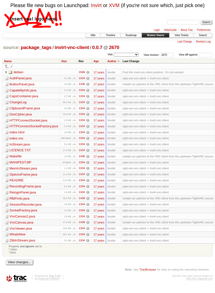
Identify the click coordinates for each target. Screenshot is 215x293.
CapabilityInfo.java (23, 90)
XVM (114, 5)
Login (157, 30)
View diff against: (195, 54)
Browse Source (155, 35)
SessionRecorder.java (25, 205)
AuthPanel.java (21, 78)
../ (11, 66)
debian (18, 72)
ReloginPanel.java (23, 193)
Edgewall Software (48, 280)
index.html (17, 133)
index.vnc (17, 139)
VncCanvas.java (21, 224)
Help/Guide (170, 30)
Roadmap (131, 35)
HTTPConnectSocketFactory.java (34, 127)
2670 (114, 47)
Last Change (185, 41)
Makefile (16, 157)
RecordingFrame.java (25, 187)
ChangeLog (18, 102)
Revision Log (203, 41)
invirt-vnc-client (72, 47)
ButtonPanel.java (22, 84)
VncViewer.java (21, 230)
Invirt (96, 5)
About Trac (187, 30)
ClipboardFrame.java (25, 108)
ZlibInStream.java (22, 242)
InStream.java (20, 145)
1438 (82, 84)
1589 (82, 72)
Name (8, 61)
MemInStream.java (23, 169)
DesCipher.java (21, 114)
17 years (99, 72)
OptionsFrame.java (23, 175)
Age (96, 61)
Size (64, 61)
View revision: (151, 54)
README (17, 181)
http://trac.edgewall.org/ (199, 280)
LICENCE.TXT (20, 151)
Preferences (204, 30)
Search (203, 35)
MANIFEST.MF (21, 163)
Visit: (110, 54)
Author (112, 61)
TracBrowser (147, 271)
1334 (82, 78)
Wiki (93, 35)
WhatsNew (18, 236)
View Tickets (181, 35)
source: (11, 47)
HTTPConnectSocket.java (29, 121)
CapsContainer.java (24, 96)
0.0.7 (97, 47)
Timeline (110, 35)
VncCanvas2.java (22, 217)
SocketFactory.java (23, 211)
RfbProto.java (20, 199)
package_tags (36, 47)
